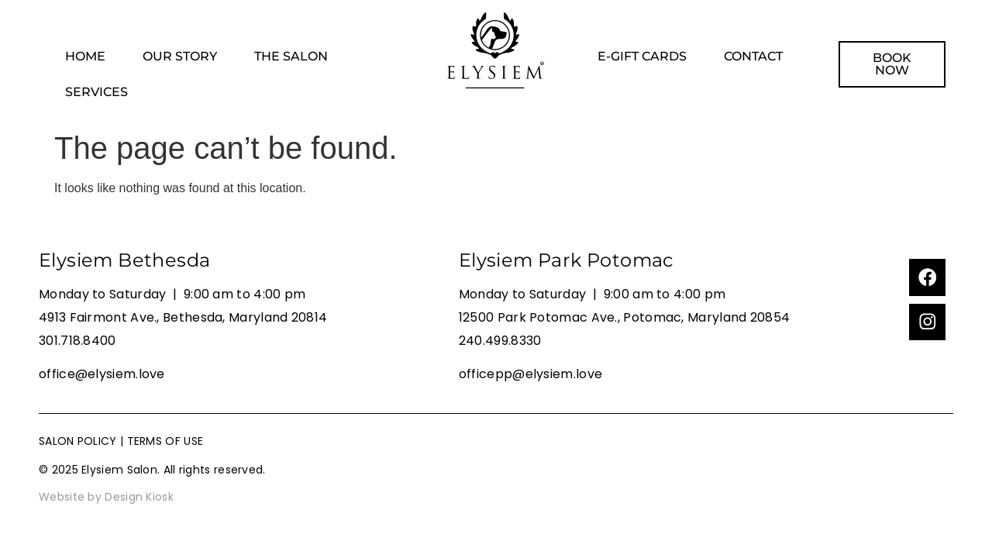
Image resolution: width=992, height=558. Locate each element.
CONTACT (753, 56)
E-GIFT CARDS (642, 56)
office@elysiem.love (102, 374)
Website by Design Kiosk (106, 497)
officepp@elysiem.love (530, 374)
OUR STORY (180, 56)
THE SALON (291, 56)
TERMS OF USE (165, 441)
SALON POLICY (78, 441)
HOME (85, 56)
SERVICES (96, 91)
